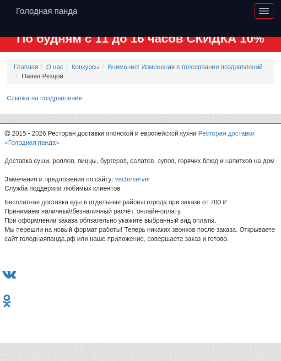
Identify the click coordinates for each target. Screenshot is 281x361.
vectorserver (132, 179)
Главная (26, 67)
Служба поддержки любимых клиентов (62, 188)
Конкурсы (85, 67)
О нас (54, 67)
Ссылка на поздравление (44, 98)
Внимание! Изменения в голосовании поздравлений (185, 67)
